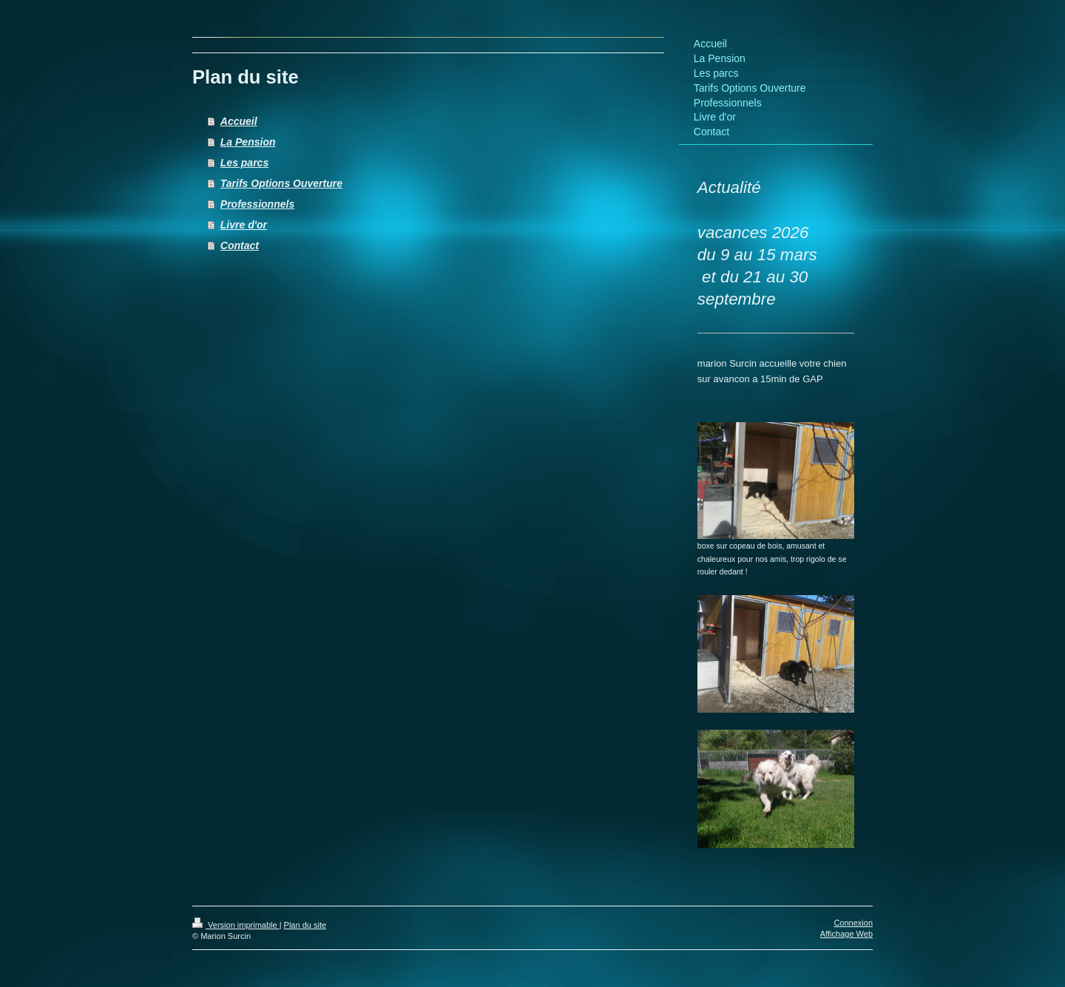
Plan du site (305, 924)
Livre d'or (243, 225)
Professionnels (257, 204)
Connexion (853, 922)
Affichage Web (846, 933)
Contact (239, 245)
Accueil (238, 121)
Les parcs (244, 163)
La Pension (248, 142)
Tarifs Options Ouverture (281, 183)
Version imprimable (236, 924)
